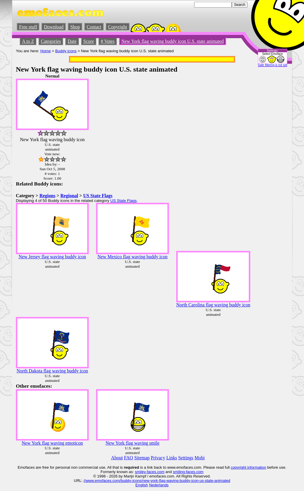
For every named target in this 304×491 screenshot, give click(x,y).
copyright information (248, 467)
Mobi (199, 457)
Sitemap (142, 457)
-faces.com (155, 472)
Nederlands (159, 485)
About (117, 457)
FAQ (128, 457)
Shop (75, 26)
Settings (186, 457)
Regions (47, 195)
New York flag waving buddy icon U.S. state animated (172, 41)
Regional (69, 195)
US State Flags (97, 195)
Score (88, 41)
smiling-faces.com (188, 472)
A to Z (28, 41)
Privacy (158, 457)
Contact (94, 26)
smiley (140, 472)
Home (45, 51)
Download (53, 26)
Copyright (117, 26)
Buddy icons (66, 51)
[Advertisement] (270, 162)
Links (171, 457)
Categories (51, 41)
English (141, 485)
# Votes (108, 41)
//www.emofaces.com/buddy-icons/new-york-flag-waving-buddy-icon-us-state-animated (156, 480)
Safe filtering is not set (272, 65)
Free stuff (28, 26)
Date (72, 41)
